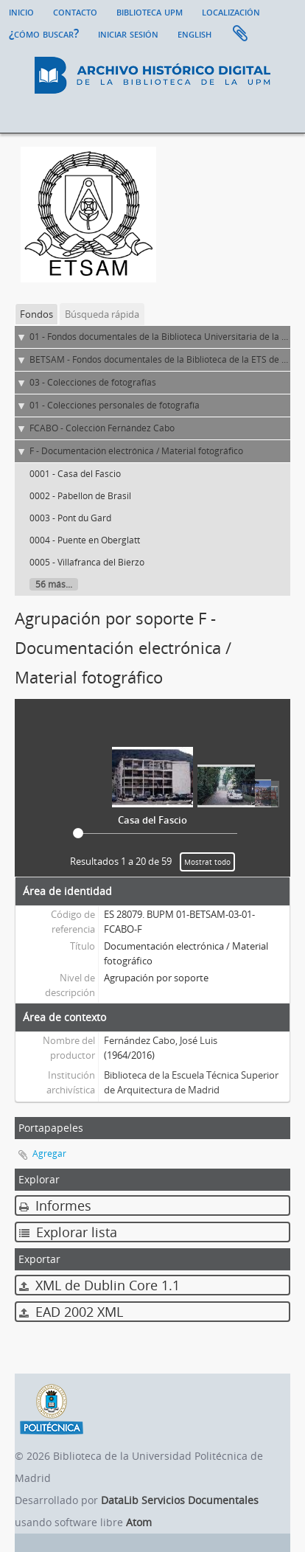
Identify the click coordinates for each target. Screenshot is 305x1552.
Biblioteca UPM (149, 11)
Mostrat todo (207, 862)
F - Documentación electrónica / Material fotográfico (136, 451)
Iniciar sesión (128, 33)
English (194, 33)
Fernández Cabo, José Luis (160, 1040)
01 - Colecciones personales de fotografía (114, 405)
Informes (55, 1205)
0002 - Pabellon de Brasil (80, 496)
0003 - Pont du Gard (70, 518)
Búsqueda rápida (102, 314)
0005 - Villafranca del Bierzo (86, 562)
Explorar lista (68, 1232)
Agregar (49, 1153)
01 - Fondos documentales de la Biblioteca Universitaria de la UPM (165, 336)
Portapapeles (240, 33)
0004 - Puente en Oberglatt (84, 540)
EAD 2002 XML (71, 1311)
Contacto (75, 11)
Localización (231, 11)
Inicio (21, 11)
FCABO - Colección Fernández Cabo (102, 428)
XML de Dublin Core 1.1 (99, 1285)
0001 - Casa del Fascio (75, 473)
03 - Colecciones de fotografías (92, 382)
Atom (139, 1522)
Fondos (36, 314)
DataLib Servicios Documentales (180, 1500)
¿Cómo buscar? (44, 33)
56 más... (53, 584)
